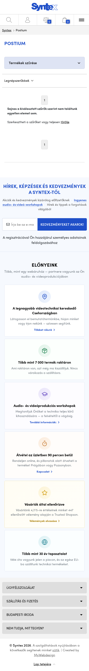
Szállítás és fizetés (22, 601)
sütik (55, 650)
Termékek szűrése (23, 62)
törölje (65, 122)
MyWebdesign (44, 655)
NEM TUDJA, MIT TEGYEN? (25, 628)
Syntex (6, 30)
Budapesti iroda (20, 614)
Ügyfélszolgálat (20, 587)
